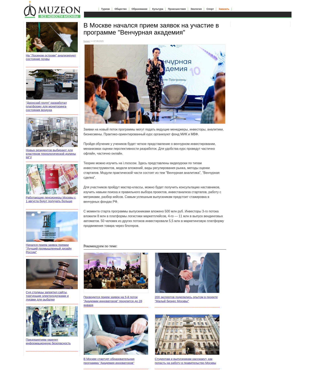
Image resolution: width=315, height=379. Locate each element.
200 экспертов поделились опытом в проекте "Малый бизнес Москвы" (186, 299)
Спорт (210, 9)
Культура (157, 9)
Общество (121, 9)
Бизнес (87, 41)
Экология (196, 9)
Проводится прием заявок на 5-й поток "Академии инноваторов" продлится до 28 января (113, 301)
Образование (139, 9)
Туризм (105, 9)
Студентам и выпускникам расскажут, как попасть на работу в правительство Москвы (185, 361)
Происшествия (177, 9)
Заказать (224, 9)
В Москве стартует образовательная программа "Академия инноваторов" (109, 361)
